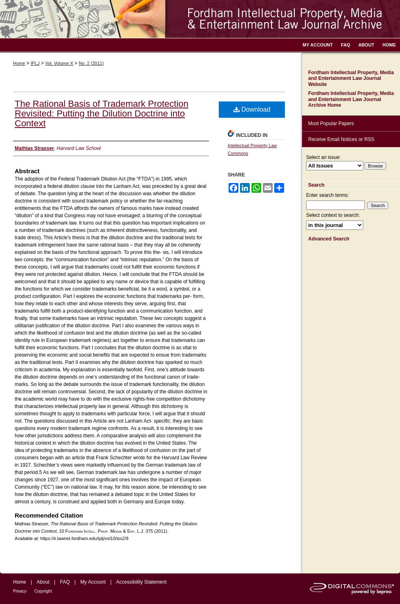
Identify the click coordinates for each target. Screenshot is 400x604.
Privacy (20, 591)
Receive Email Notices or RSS (341, 139)
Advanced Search (328, 239)
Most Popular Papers (331, 123)
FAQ (65, 582)
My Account (93, 582)
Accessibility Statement (141, 582)
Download (252, 109)
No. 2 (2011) (91, 63)
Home (19, 63)
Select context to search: (333, 215)
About (43, 582)
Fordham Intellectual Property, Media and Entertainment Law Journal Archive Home (351, 99)
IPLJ (35, 63)
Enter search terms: (327, 195)
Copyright (43, 591)
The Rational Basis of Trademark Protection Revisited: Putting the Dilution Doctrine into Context (102, 113)
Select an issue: (323, 157)
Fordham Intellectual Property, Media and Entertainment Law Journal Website (351, 78)
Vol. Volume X (59, 63)
